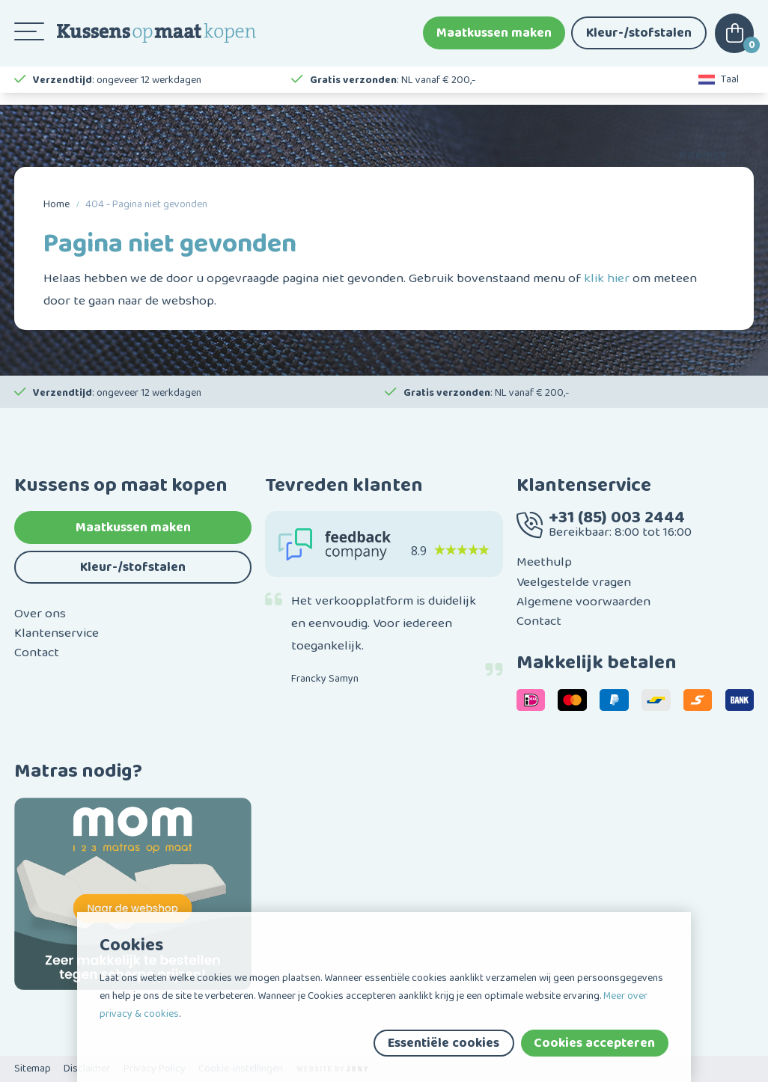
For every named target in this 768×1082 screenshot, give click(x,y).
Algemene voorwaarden (583, 601)
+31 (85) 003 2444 (617, 517)
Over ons (40, 613)
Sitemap (32, 1068)
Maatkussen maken (494, 37)
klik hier (607, 278)
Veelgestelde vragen (573, 582)
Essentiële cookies (443, 1043)
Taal (719, 90)
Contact (36, 652)
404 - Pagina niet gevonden (146, 204)
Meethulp (544, 561)
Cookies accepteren (594, 1043)
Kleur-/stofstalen (639, 37)
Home (56, 204)
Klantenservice (56, 633)
